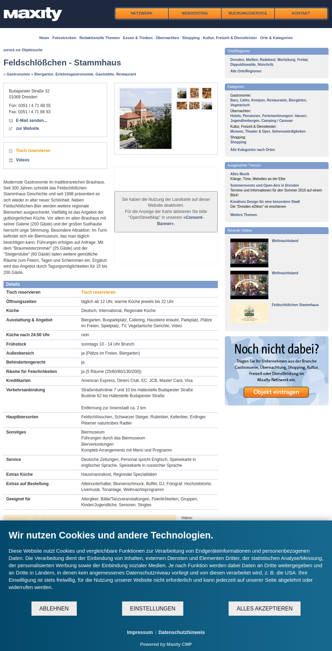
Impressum (140, 632)
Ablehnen (54, 609)
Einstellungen (152, 609)
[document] (166, 565)
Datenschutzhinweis (181, 632)
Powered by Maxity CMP (166, 644)
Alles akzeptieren (265, 609)
